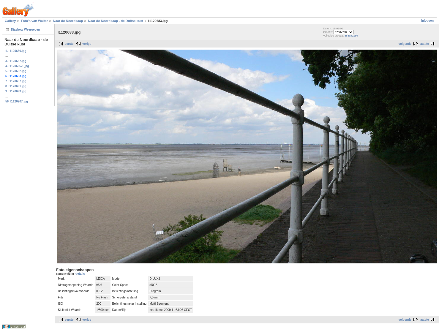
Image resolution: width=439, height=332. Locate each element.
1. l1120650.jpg (15, 51)
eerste (69, 43)
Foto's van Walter (34, 21)
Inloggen (427, 20)
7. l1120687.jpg (15, 81)
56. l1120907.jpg (16, 101)
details (80, 273)
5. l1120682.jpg (15, 71)
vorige (86, 43)
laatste (424, 43)
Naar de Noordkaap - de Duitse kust (115, 21)
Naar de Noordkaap (68, 21)
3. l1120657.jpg (15, 61)
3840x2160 (351, 35)
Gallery (10, 21)
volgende (404, 43)
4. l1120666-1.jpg (17, 66)
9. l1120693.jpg (15, 91)
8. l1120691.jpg (15, 86)
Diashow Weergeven (25, 29)
